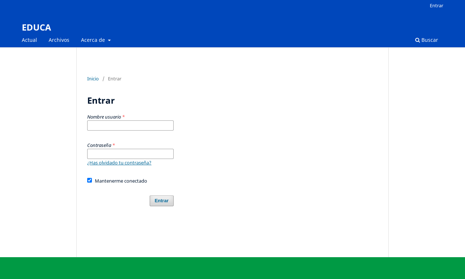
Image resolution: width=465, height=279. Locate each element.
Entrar (436, 5)
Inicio (93, 78)
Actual (29, 39)
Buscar (426, 39)
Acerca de (93, 39)
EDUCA (36, 27)
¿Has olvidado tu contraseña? (119, 162)
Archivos (59, 39)
